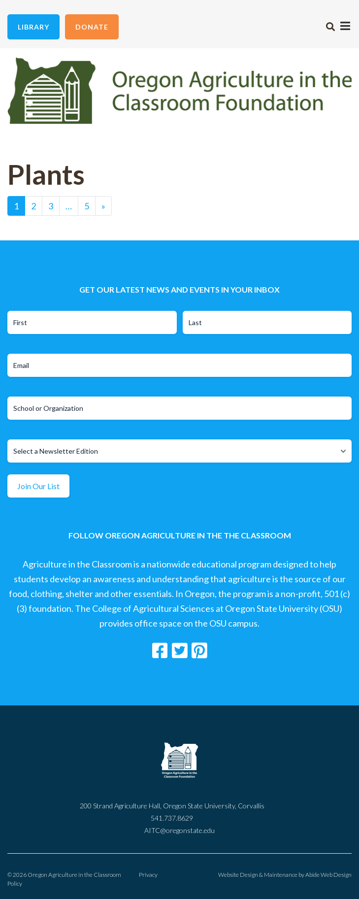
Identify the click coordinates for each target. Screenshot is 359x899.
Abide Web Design (328, 874)
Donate (91, 27)
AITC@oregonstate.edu (179, 830)
